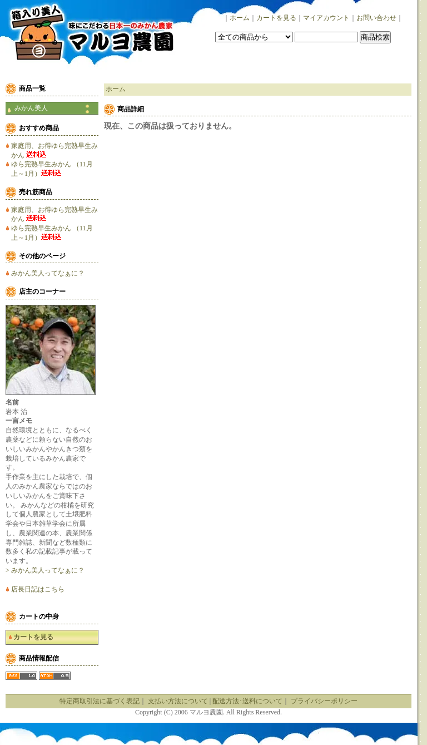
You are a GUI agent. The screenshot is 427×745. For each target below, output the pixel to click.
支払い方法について (178, 701)
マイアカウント (326, 18)
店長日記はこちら (37, 589)
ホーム (240, 18)
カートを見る (276, 18)
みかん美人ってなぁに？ (48, 273)
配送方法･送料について (247, 701)
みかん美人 (31, 108)
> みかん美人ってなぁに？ (45, 570)
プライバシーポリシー (324, 701)
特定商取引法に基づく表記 (99, 701)
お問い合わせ (376, 18)
